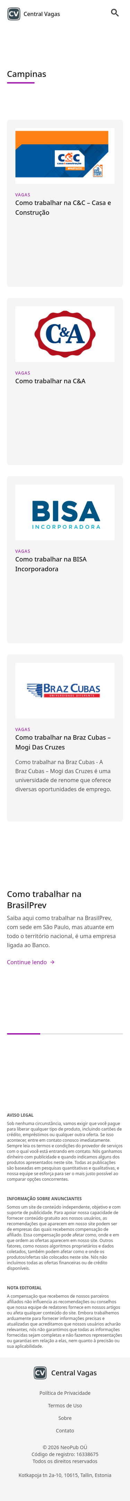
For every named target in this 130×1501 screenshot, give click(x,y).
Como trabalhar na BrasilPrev (44, 899)
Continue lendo (31, 962)
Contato (65, 1430)
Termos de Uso (65, 1405)
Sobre (64, 1418)
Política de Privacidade (65, 1393)
